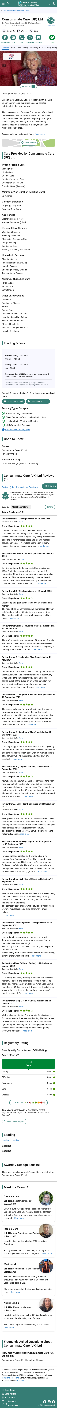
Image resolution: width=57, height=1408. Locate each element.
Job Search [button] (8, 1397)
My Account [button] (9, 1401)
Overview (5, 48)
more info (21, 1381)
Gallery (25, 48)
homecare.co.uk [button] (11, 1405)
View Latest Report (14, 1121)
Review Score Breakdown (27, 487)
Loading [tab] (5, 1140)
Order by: (6, 507)
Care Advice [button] (9, 1394)
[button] (3, 4)
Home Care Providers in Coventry (16, 10)
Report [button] (21, 522)
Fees (19, 48)
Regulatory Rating (49, 48)
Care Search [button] (9, 1390)
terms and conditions (10, 1378)
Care (13, 48)
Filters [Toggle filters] (50, 507)
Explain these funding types (16, 429)
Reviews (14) (35, 48)
